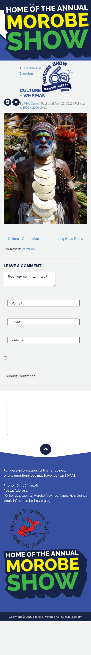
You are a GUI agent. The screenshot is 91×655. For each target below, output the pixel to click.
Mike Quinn (31, 103)
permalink (28, 249)
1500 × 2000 (31, 107)
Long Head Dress (70, 239)
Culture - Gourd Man (23, 239)
